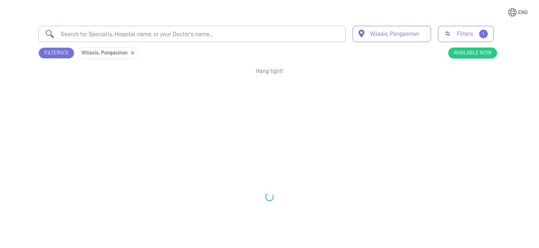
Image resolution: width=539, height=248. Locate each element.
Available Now (473, 52)
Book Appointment (460, 94)
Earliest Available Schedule (280, 91)
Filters (56, 53)
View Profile (460, 119)
